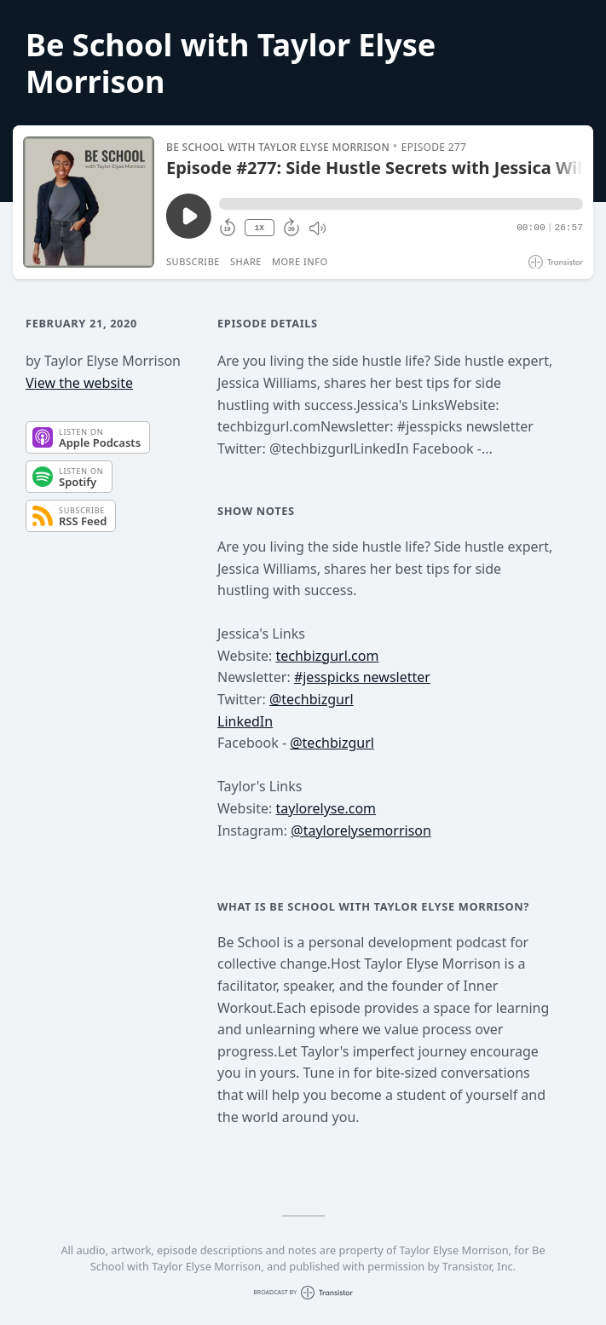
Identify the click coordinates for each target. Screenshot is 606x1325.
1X (259, 228)
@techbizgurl (311, 699)
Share (246, 261)
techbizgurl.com (326, 655)
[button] (401, 204)
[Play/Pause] (88, 202)
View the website (79, 382)
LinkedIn (245, 721)
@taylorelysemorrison (361, 830)
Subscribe (193, 261)
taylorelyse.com (325, 808)
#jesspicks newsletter (362, 677)
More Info (300, 261)
